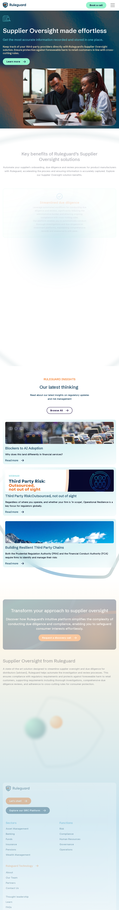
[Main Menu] (112, 5)
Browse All (56, 410)
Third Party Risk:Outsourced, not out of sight (41, 496)
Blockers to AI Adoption (24, 448)
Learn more (13, 61)
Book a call (96, 5)
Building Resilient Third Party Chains (34, 547)
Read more (11, 460)
